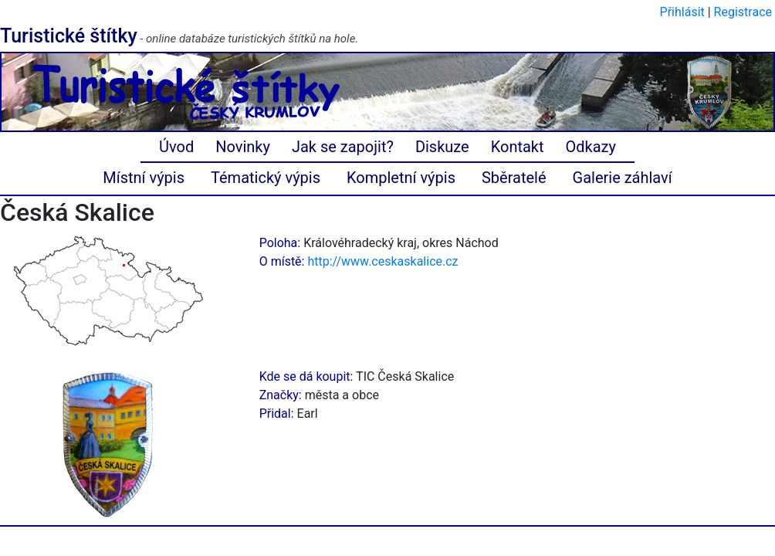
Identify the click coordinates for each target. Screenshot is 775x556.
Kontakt (517, 146)
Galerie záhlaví (622, 177)
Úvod (176, 146)
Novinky (242, 146)
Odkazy (591, 146)
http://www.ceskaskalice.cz (382, 261)
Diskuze (442, 146)
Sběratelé (514, 177)
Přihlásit (682, 12)
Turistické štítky (68, 36)
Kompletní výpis (401, 177)
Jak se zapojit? (343, 146)
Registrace (743, 12)
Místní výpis (143, 177)
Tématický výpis (265, 177)
